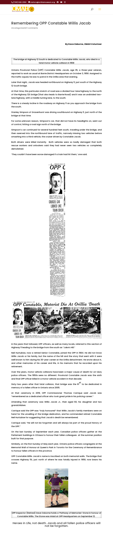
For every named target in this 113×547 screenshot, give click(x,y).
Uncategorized (18, 28)
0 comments (32, 28)
